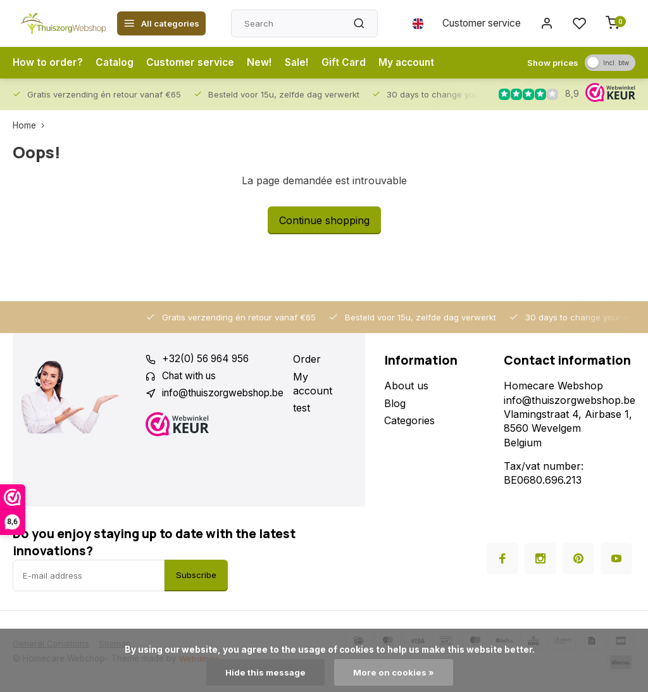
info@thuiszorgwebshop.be (228, 393)
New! (262, 62)
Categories (409, 420)
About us (406, 385)
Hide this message (265, 672)
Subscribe (196, 575)
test (311, 407)
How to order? (48, 62)
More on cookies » (394, 672)
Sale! (300, 62)
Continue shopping (324, 220)
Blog (395, 403)
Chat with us (191, 376)
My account (412, 62)
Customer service (479, 23)
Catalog (115, 62)
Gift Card (347, 62)
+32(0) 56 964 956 (208, 359)
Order (317, 359)
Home (31, 125)
